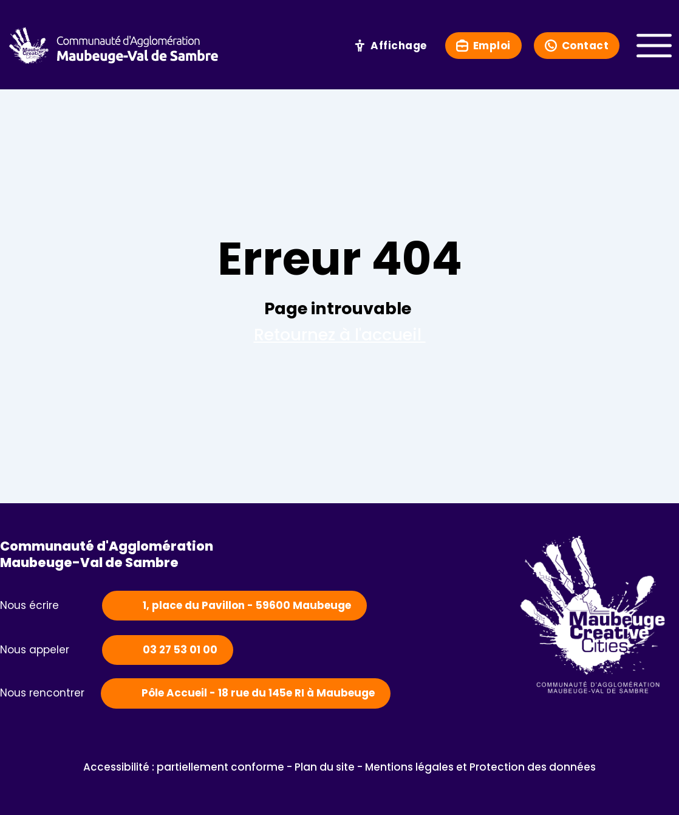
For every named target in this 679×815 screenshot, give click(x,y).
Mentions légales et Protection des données (480, 767)
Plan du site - (330, 767)
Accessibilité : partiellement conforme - (189, 767)
